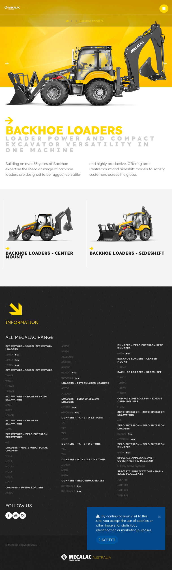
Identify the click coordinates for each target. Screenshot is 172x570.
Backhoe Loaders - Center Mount (39, 255)
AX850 (65, 388)
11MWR (9, 386)
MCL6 (8, 471)
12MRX (12, 365)
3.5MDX (65, 464)
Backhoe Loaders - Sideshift (127, 253)
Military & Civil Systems (131, 466)
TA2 (63, 428)
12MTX (12, 360)
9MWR (9, 380)
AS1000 (66, 362)
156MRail (122, 490)
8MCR (8, 410)
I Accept (107, 539)
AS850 (65, 351)
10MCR (9, 415)
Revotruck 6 (71, 486)
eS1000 (69, 373)
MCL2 (8, 455)
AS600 (9, 492)
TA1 (63, 422)
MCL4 (8, 461)
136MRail (122, 484)
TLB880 (121, 382)
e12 (7, 442)
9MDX (64, 475)
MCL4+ (9, 466)
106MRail (122, 479)
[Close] (159, 516)
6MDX (64, 470)
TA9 (63, 454)
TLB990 (121, 393)
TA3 (63, 433)
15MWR (9, 391)
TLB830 (121, 366)
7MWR (9, 375)
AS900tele (67, 356)
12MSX (12, 355)
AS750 (65, 346)
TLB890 (121, 388)
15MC (8, 428)
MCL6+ (9, 477)
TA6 (63, 449)
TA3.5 (64, 438)
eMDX (124, 353)
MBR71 (121, 406)
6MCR (8, 404)
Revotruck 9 (71, 491)
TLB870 (121, 377)
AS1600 (65, 367)
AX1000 (66, 393)
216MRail (122, 495)
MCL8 (8, 482)
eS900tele (70, 378)
